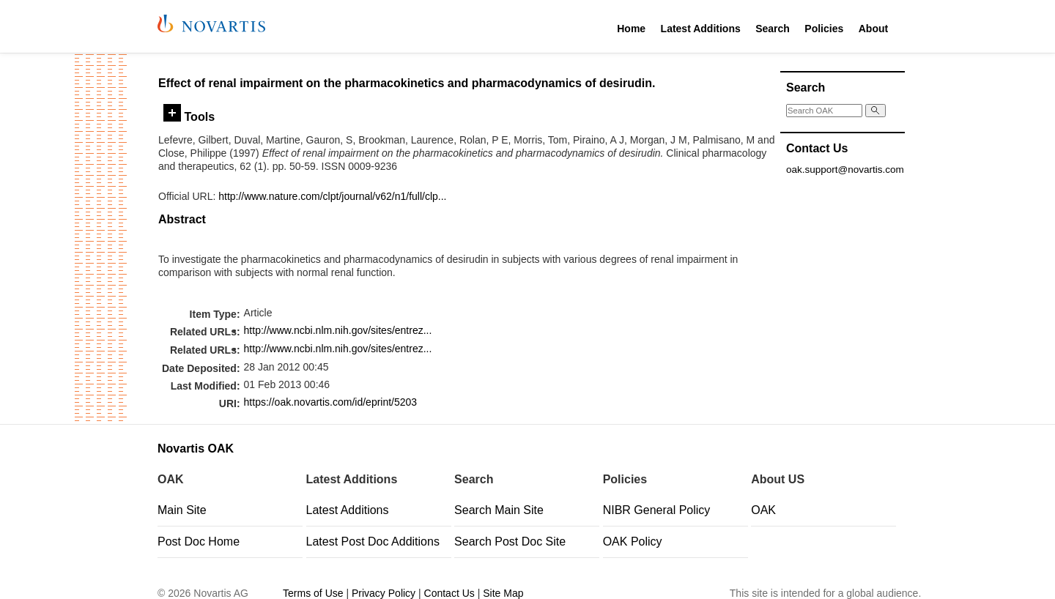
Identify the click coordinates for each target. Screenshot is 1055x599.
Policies (823, 28)
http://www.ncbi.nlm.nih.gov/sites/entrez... (338, 330)
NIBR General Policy (657, 510)
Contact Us (449, 593)
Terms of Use (313, 593)
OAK (763, 510)
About (873, 28)
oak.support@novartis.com (845, 169)
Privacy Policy (383, 593)
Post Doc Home (199, 541)
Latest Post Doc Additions (373, 541)
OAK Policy (632, 541)
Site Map (503, 593)
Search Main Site (499, 510)
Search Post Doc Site (510, 541)
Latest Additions (701, 28)
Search (772, 28)
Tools (189, 116)
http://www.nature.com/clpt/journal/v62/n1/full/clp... (332, 196)
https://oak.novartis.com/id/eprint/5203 (331, 402)
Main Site (182, 510)
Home (631, 28)
